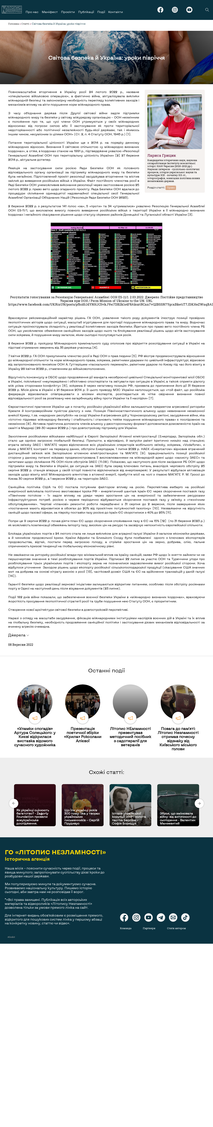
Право (171, 187)
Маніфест (50, 12)
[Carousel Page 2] (108, 783)
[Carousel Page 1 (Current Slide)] (105, 783)
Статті (25, 23)
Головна (13, 23)
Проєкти (68, 12)
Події (101, 12)
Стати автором (176, 928)
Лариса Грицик (161, 155)
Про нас (32, 12)
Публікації (86, 12)
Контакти (115, 12)
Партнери (149, 928)
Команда (125, 928)
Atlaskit (11, 936)
